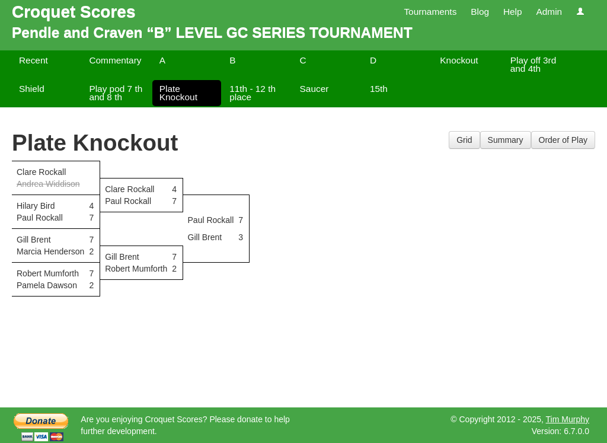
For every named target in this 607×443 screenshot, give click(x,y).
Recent (33, 60)
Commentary (115, 60)
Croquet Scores (74, 11)
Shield (31, 89)
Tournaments (430, 12)
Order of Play (563, 140)
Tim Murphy (567, 419)
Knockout (459, 60)
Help (512, 12)
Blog (480, 12)
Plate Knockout (178, 93)
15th (379, 89)
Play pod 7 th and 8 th (115, 93)
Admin (549, 12)
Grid (464, 140)
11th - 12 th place (252, 93)
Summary (505, 140)
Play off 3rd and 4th (533, 64)
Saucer (314, 89)
